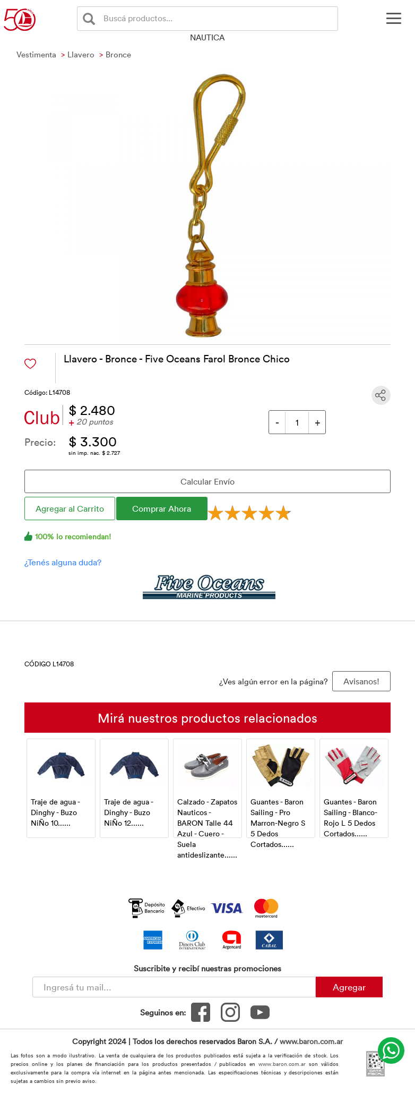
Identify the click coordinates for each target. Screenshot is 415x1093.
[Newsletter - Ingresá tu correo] (174, 987)
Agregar (349, 987)
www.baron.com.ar (311, 1041)
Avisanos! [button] (361, 681)
